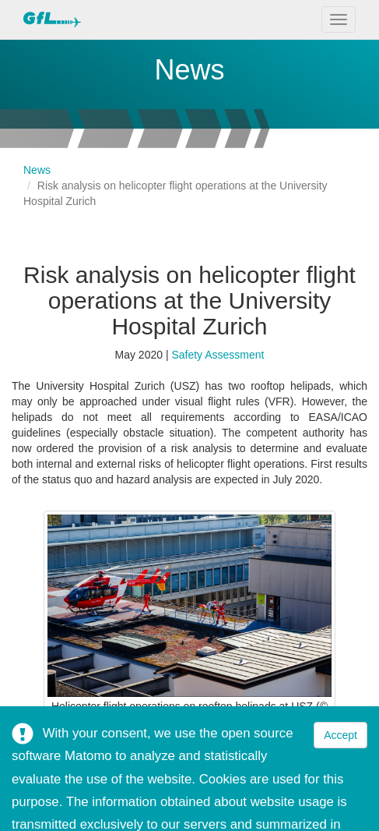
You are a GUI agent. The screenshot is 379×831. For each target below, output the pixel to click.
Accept (340, 735)
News (37, 170)
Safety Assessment (217, 354)
